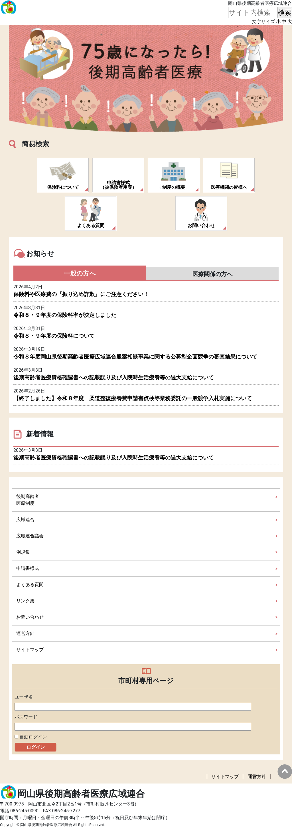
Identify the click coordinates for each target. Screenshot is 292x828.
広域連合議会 (30, 535)
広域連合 (25, 519)
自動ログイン (33, 737)
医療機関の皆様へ (229, 187)
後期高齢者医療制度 (27, 500)
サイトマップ (30, 649)
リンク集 (25, 601)
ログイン (36, 747)
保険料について (63, 187)
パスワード (26, 717)
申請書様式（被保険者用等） (118, 185)
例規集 (23, 552)
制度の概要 (173, 187)
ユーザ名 (24, 697)
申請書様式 (27, 568)
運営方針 (25, 633)
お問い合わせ (201, 225)
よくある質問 (90, 225)
